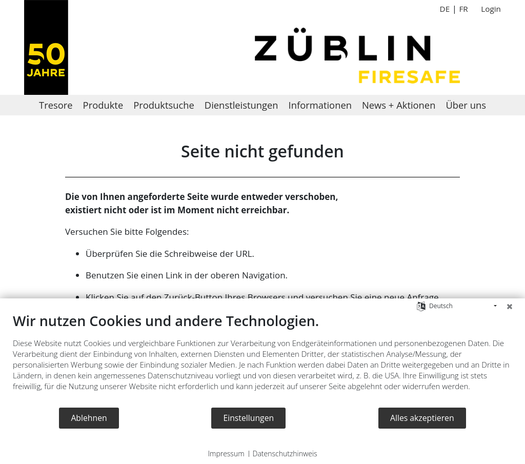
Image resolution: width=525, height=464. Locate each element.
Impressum (226, 453)
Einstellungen (248, 417)
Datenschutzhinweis (285, 453)
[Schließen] (509, 306)
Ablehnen (89, 417)
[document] (262, 359)
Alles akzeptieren (422, 417)
